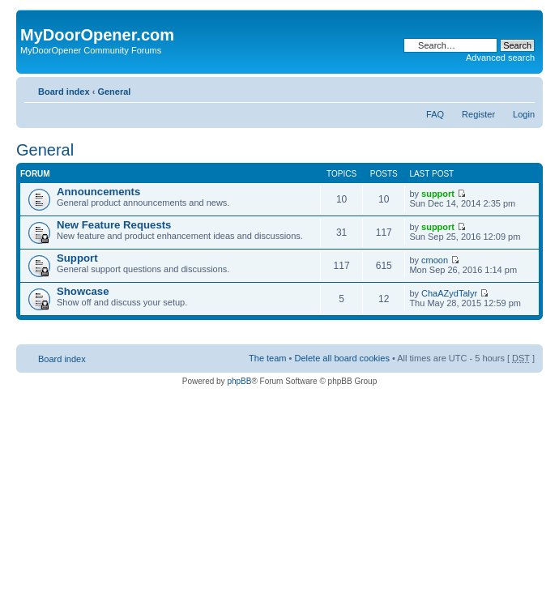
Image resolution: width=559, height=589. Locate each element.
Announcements (98, 192)
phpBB (239, 381)
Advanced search (500, 57)
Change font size (523, 88)
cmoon (434, 260)
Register (478, 114)
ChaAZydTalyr (449, 293)
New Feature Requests (114, 225)
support (437, 193)
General (113, 91)
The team (267, 358)
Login (524, 114)
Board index (64, 91)
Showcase (83, 291)
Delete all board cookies (341, 358)
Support (77, 258)
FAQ (435, 114)
